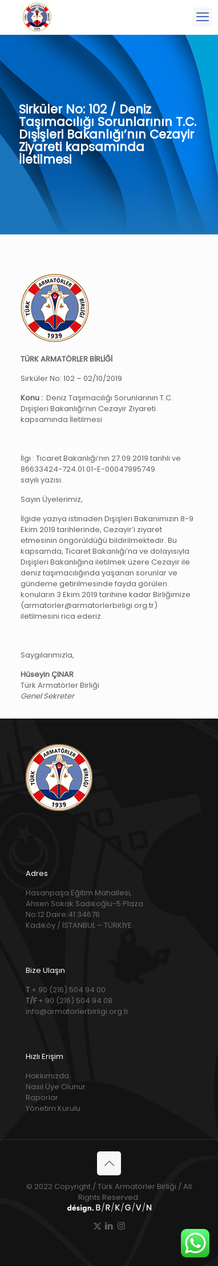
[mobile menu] (202, 17)
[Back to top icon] (109, 1163)
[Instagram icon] (121, 1226)
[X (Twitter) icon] (97, 1226)
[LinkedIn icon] (109, 1226)
